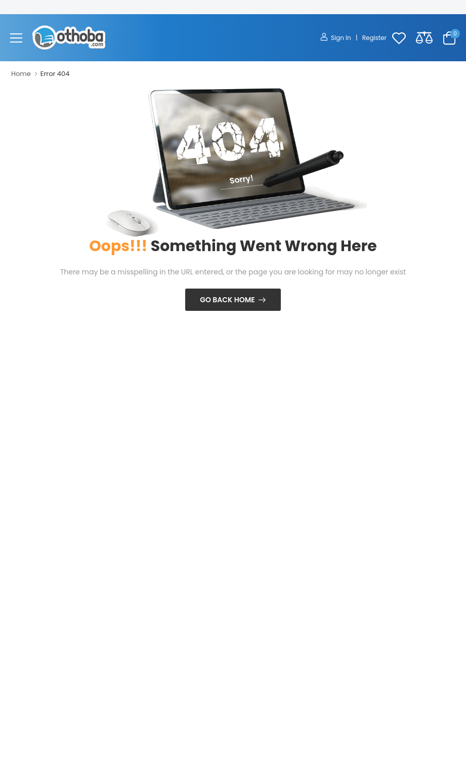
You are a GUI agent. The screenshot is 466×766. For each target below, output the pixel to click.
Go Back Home (227, 300)
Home (21, 73)
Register (374, 37)
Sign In (336, 37)
